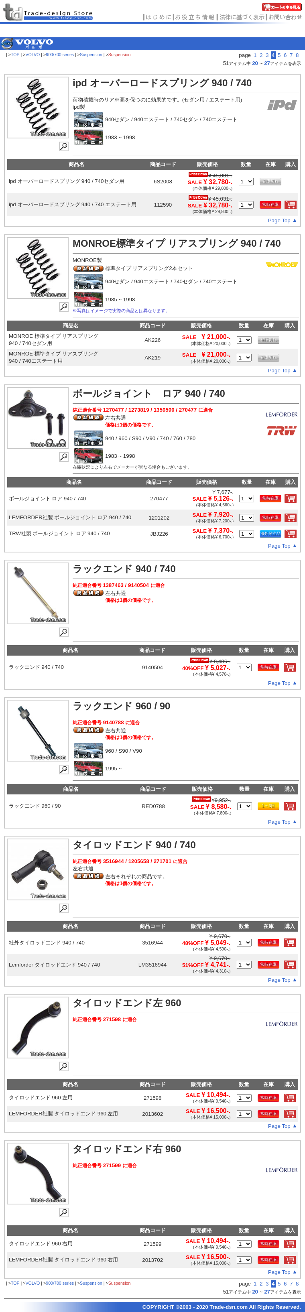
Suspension (91, 54)
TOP (15, 54)
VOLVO (32, 54)
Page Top (279, 220)
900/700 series (60, 54)
